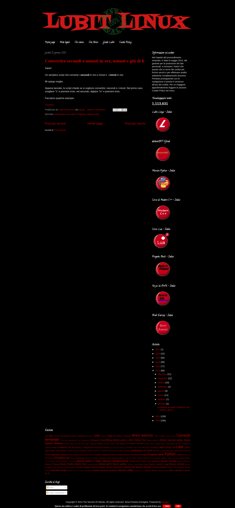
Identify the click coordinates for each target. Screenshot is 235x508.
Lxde (117, 451)
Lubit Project (60, 450)
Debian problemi (152, 440)
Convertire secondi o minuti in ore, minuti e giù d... (173, 408)
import (178, 444)
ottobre (161, 382)
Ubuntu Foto (80, 464)
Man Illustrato (125, 451)
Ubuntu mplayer (83, 467)
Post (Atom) (60, 130)
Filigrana (93, 444)
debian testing (183, 440)
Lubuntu (75, 451)
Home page (50, 42)
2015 (158, 358)
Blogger (165, 502)
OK (178, 506)
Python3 (180, 455)
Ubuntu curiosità (168, 461)
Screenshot (49, 458)
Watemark (161, 470)
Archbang (65, 436)
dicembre (162, 374)
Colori (173, 436)
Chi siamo (79, 42)
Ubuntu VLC (139, 470)
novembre (163, 378)
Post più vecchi (135, 123)
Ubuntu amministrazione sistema (62, 461)
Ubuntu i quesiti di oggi (159, 464)
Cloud (168, 436)
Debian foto (140, 440)
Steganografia (117, 458)
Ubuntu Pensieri (143, 467)
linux (135, 447)
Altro (51, 436)
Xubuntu (178, 470)
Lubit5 (69, 451)
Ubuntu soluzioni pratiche (105, 470)
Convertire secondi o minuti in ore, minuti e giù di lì (94, 60)
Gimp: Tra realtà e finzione (132, 443)
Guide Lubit (108, 42)
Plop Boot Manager (138, 455)
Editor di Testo (75, 444)
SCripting (80, 114)
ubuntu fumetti (92, 464)
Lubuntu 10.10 (85, 450)
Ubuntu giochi (105, 464)
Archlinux (90, 436)
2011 (158, 416)
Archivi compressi (78, 436)
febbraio (162, 399)
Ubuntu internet (176, 464)
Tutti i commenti (55, 492)
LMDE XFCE (165, 447)
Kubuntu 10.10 (66, 447)
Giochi (146, 444)
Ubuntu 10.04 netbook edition (154, 458)
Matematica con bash (65, 114)
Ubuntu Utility (126, 470)
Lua (173, 447)
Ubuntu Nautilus (98, 467)
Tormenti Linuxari (136, 458)
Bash (110, 436)
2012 (158, 370)
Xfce (171, 470)
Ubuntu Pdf (129, 467)
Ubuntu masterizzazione (66, 467)
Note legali (65, 42)
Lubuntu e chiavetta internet (104, 451)
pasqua (82, 455)
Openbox (55, 454)
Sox (109, 458)
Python (170, 454)
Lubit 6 (187, 447)
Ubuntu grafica (120, 464)
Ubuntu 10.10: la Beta (175, 458)
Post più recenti (55, 123)
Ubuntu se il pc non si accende (80, 470)
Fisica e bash (109, 444)
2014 (158, 362)
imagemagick (170, 444)
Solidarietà (103, 458)
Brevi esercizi (142, 435)
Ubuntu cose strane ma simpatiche (144, 461)
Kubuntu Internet (102, 447)
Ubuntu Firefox (66, 464)
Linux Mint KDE (143, 447)
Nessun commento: (96, 109)
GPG (152, 444)
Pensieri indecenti (102, 455)
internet (55, 447)
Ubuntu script (92, 114)
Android (57, 436)
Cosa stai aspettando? (69, 440)
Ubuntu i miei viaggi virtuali (137, 464)
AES (46, 436)
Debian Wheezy (54, 443)
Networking (178, 451)
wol (167, 470)
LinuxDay (154, 447)
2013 (158, 366)
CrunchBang (106, 440)
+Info (166, 506)
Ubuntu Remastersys (176, 467)
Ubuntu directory (183, 461)
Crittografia (94, 440)
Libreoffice (129, 447)
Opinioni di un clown (69, 455)
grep (162, 444)
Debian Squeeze (168, 440)
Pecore (91, 455)
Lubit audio (50, 450)
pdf (86, 455)
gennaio (162, 404)
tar (124, 458)
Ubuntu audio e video (88, 460)
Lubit (179, 447)
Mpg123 (156, 451)
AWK (97, 435)
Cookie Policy (125, 42)
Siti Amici (93, 42)
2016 (158, 353)
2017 (158, 349)
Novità (47, 455)
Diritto (66, 444)
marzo (161, 395)
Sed (68, 458)
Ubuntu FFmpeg (52, 464)
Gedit (117, 444)
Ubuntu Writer (151, 470)
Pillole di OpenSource (119, 455)
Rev (185, 455)
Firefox (100, 443)
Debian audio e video (123, 440)
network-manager (166, 451)
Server (72, 458)
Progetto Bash (155, 454)
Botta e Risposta (124, 436)
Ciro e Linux (159, 436)
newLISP (186, 451)
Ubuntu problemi (159, 467)
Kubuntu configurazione (84, 447)
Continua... (50, 105)
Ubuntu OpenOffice (114, 467)
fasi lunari (85, 444)
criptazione (85, 440)
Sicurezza (80, 458)
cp (79, 440)
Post (50, 487)
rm (189, 455)
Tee (127, 458)
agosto (161, 391)
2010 (158, 420)
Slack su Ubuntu (91, 458)
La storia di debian (117, 447)
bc (114, 436)
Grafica (157, 444)
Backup (104, 436)
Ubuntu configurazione (115, 460)
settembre (163, 387)
